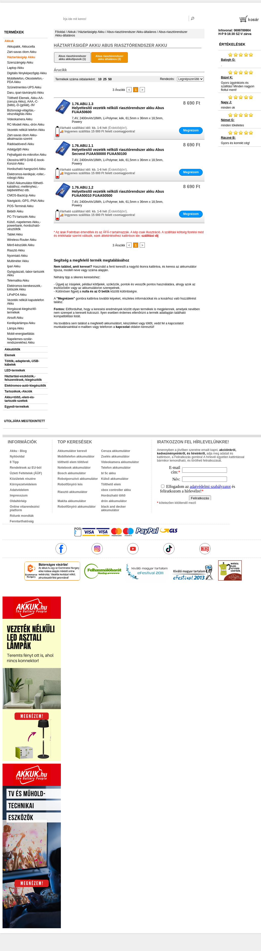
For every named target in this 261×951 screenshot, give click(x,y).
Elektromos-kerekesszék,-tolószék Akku (24, 287)
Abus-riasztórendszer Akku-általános (131, 32)
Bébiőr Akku (15, 211)
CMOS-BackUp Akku (21, 195)
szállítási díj (150, 235)
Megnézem (191, 130)
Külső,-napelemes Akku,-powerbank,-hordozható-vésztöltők (24, 225)
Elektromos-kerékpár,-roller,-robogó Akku (26, 176)
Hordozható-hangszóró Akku (26, 169)
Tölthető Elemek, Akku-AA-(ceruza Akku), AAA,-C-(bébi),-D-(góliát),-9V (25, 101)
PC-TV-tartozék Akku (21, 217)
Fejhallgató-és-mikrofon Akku (26, 154)
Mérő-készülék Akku (20, 245)
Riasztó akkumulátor (72, 492)
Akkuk (9, 41)
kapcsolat (123, 327)
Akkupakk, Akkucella (21, 46)
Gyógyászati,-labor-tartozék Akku (25, 273)
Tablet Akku (15, 234)
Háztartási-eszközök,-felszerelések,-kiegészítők (23, 378)
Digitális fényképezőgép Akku (27, 73)
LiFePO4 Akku (17, 294)
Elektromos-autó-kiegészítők (25, 385)
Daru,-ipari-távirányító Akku (25, 92)
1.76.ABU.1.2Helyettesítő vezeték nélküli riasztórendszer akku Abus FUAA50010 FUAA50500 (118, 191)
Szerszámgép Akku (20, 62)
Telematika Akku (18, 280)
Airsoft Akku (15, 318)
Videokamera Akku (19, 119)
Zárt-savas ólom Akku (21, 52)
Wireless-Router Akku (21, 240)
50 (110, 79)
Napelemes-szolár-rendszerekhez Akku (20, 340)
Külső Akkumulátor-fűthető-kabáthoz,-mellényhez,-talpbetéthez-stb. (25, 186)
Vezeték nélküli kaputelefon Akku (25, 301)
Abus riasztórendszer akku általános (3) (110, 57)
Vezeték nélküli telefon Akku (26, 130)
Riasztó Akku (16, 250)
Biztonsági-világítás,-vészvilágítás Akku (21, 112)
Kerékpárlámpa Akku (21, 323)
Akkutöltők (12, 349)
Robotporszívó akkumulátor (78, 479)
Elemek (10, 355)
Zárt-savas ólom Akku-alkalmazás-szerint (22, 137)
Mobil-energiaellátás (20, 333)
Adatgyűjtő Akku (18, 149)
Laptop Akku (15, 68)
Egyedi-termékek (17, 406)
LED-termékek (15, 370)
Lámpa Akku (15, 328)
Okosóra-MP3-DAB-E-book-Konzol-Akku (26, 161)
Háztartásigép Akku (21, 57)
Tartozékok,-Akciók (18, 391)
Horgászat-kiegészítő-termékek (22, 310)
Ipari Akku (14, 266)
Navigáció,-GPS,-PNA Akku (25, 201)
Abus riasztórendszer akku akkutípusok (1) (72, 57)
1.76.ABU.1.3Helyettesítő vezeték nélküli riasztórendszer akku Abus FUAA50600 (118, 108)
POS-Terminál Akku (20, 206)
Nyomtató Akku (17, 255)
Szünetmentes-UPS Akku (24, 87)
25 (105, 79)
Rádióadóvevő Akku (20, 144)
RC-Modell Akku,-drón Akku (25, 124)
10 (99, 79)
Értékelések (232, 44)
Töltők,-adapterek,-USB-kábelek (22, 362)
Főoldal (60, 32)
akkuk (106, 591)
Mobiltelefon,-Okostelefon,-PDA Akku (25, 80)
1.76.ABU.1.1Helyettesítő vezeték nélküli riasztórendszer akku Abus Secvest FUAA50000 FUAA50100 (118, 150)
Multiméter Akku (18, 261)
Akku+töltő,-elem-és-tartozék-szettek (19, 399)
